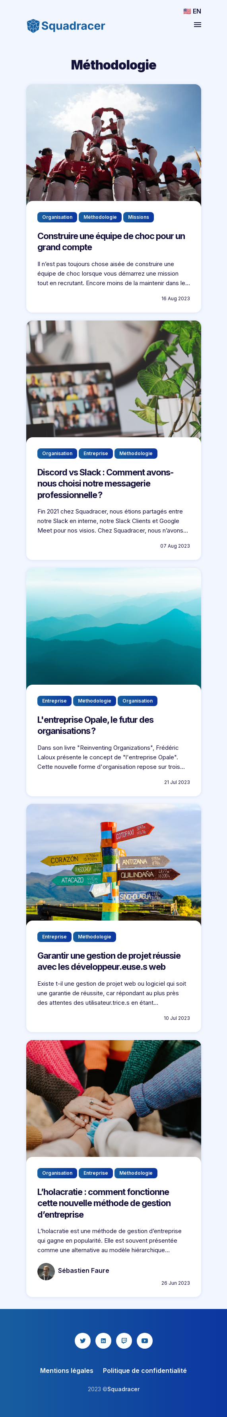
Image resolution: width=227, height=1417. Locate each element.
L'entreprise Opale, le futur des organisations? (95, 725)
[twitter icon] (83, 1341)
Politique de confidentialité (145, 1371)
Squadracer (123, 1389)
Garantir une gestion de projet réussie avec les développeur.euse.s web (108, 961)
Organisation (57, 217)
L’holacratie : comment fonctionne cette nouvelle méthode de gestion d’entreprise (104, 1203)
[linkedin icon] (103, 1341)
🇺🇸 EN (192, 11)
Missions (138, 217)
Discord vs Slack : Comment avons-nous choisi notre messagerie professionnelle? (105, 483)
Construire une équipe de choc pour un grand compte (111, 241)
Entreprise (95, 453)
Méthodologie (100, 217)
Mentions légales (66, 1371)
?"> (113, 382)
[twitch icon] (124, 1341)
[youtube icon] (145, 1341)
